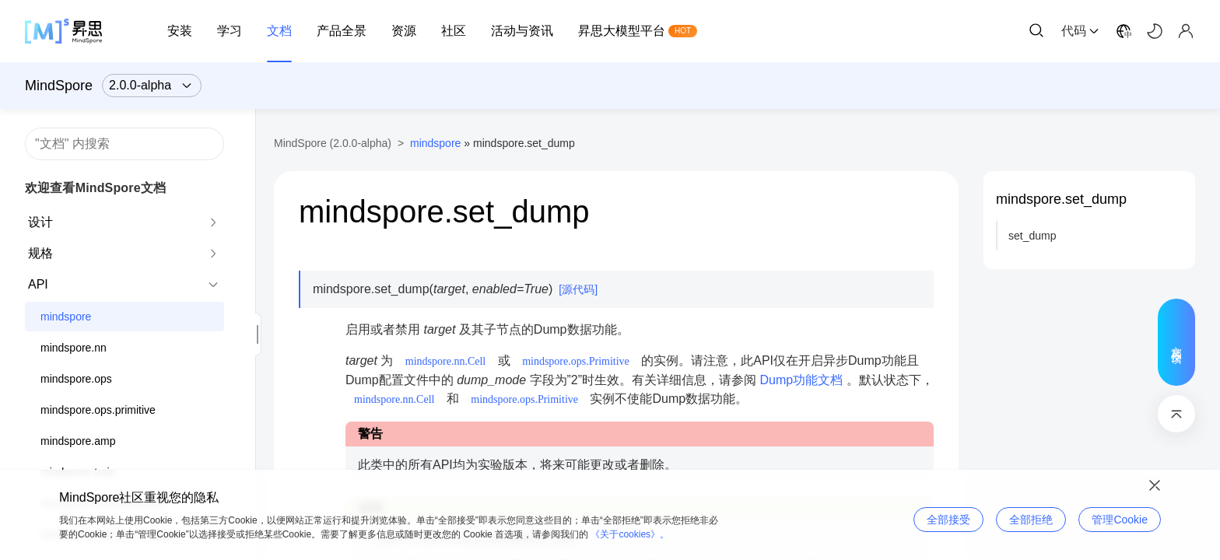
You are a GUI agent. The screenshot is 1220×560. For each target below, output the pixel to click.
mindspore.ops (76, 379)
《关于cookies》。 (630, 534)
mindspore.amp (78, 441)
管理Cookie (1120, 519)
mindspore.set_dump (1061, 199)
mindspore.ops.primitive (98, 410)
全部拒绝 (1031, 519)
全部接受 (948, 519)
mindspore (65, 316)
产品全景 (341, 30)
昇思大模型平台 (621, 30)
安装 (179, 30)
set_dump (1032, 235)
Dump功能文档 (801, 380)
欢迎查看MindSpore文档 (95, 187)
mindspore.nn (73, 347)
